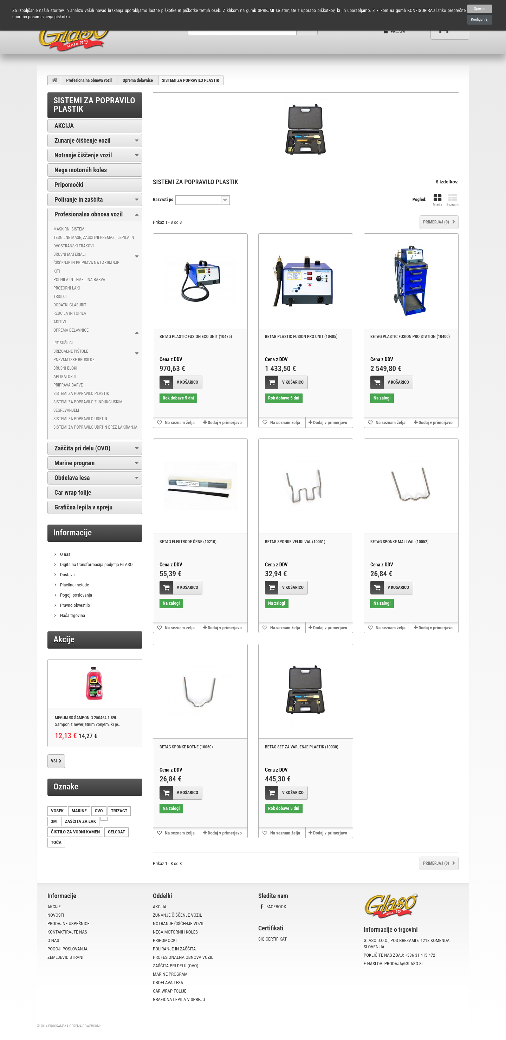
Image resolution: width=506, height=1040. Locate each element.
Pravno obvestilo (74, 605)
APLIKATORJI (64, 376)
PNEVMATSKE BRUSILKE (74, 359)
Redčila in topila (69, 313)
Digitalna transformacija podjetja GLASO (95, 564)
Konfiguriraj (479, 19)
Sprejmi (480, 8)
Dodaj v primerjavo (225, 422)
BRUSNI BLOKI (65, 368)
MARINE (79, 810)
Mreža (437, 200)
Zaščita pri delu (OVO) (82, 448)
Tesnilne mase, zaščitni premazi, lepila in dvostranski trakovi (93, 241)
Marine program (74, 463)
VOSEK (57, 810)
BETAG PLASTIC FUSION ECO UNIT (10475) (196, 336)
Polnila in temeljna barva (79, 279)
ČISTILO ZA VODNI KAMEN (75, 831)
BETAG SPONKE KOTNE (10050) (186, 747)
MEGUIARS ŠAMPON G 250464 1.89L (86, 717)
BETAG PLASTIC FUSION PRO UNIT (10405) (301, 336)
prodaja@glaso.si (403, 963)
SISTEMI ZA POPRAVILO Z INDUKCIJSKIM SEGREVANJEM (88, 406)
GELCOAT (116, 831)
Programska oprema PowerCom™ (75, 1026)
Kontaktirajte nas (67, 932)
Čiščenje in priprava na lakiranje (86, 262)
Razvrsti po (163, 199)
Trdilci (60, 296)
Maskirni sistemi (69, 229)
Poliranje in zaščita (78, 199)
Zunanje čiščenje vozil (82, 140)
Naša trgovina (72, 615)
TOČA (56, 842)
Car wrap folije (72, 492)
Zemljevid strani (65, 957)
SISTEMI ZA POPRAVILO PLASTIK (81, 393)
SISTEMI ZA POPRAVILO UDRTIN (80, 418)
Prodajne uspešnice (68, 923)
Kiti (56, 271)
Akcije (63, 639)
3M (54, 821)
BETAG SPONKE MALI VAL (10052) (399, 541)
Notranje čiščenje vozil (83, 155)
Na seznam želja (179, 422)
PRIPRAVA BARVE (68, 385)
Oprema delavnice (138, 80)
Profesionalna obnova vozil (89, 80)
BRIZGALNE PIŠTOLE (70, 351)
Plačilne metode (74, 584)
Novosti (55, 915)
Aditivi (59, 321)
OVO (99, 810)
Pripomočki (68, 184)
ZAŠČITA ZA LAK (80, 821)
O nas (64, 554)
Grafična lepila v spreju (83, 507)
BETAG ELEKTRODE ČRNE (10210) (188, 541)
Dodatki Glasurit (69, 305)
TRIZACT (119, 810)
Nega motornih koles (80, 170)
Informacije (72, 533)
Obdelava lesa (72, 477)
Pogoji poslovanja (75, 595)
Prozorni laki (66, 288)
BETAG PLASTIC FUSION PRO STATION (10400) (410, 336)
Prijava (394, 31)
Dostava (67, 574)
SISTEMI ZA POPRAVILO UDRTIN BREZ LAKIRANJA (95, 427)
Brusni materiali (69, 254)
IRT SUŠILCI (63, 342)
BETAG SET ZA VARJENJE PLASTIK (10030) (301, 747)
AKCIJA (64, 125)
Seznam (452, 200)
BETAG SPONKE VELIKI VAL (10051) (295, 541)
